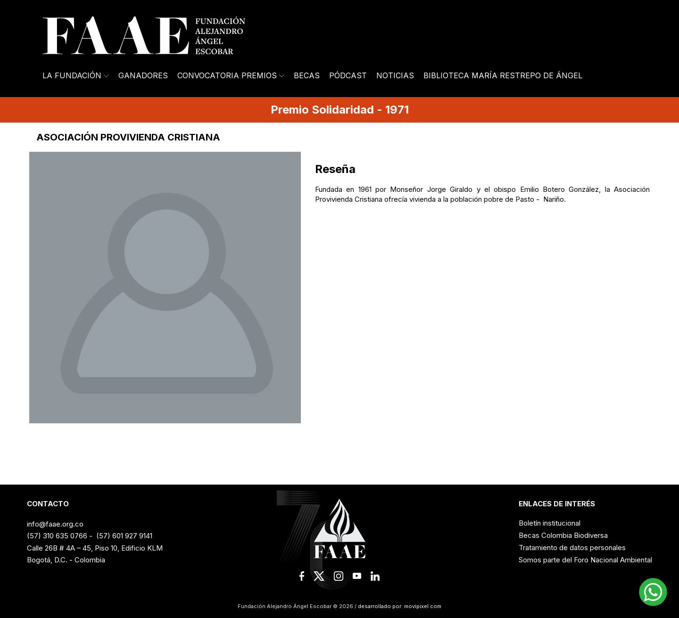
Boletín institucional (549, 523)
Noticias (395, 75)
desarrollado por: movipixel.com (398, 606)
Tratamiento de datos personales (572, 547)
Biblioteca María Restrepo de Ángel (502, 75)
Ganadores (143, 75)
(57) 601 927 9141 (124, 535)
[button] (653, 592)
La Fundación (75, 75)
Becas (307, 75)
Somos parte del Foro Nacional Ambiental (585, 559)
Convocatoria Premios (230, 75)
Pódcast (348, 75)
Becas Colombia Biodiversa (563, 535)
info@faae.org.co (55, 523)
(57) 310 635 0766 (57, 535)
